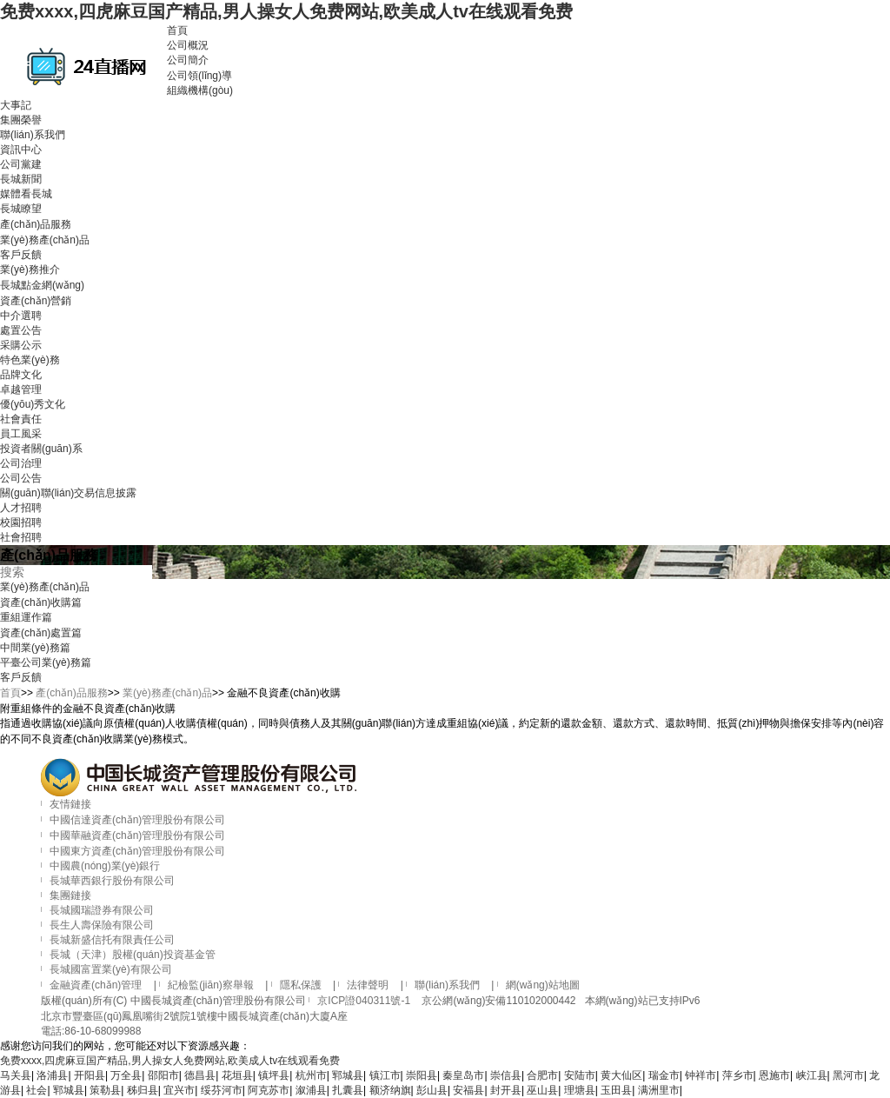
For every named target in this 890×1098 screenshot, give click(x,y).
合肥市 (542, 1075)
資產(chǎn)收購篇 (41, 602)
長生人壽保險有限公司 (102, 925)
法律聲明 (368, 985)
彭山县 (432, 1090)
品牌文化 (21, 375)
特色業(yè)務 (30, 360)
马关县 (15, 1075)
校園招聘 (21, 522)
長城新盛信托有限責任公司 (112, 940)
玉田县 (616, 1090)
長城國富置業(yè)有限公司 (111, 969)
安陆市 (579, 1075)
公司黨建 (21, 164)
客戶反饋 (21, 255)
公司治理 (21, 463)
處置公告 (21, 330)
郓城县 (347, 1075)
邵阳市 (163, 1075)
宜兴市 (179, 1090)
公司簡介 (188, 60)
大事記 (15, 105)
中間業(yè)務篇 (35, 648)
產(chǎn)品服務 (35, 224)
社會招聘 (21, 537)
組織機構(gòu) (200, 90)
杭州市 (311, 1075)
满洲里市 (659, 1090)
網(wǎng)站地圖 (543, 985)
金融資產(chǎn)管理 (96, 985)
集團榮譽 (21, 120)
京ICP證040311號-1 (363, 1001)
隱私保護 (301, 985)
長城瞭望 (21, 209)
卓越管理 (21, 389)
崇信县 (505, 1075)
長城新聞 (21, 179)
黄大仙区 (621, 1075)
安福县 (468, 1090)
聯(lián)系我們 (32, 135)
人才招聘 (21, 508)
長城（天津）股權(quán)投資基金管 (133, 954)
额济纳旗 (390, 1090)
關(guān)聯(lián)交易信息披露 (68, 493)
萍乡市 (738, 1075)
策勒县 (105, 1090)
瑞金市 (664, 1075)
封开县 (505, 1090)
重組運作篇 (26, 617)
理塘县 (579, 1090)
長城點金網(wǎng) (42, 285)
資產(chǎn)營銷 (35, 301)
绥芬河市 (221, 1090)
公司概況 (188, 45)
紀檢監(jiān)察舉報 (211, 985)
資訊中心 (21, 149)
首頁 (177, 30)
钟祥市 (700, 1075)
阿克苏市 (268, 1090)
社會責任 (21, 419)
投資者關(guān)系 (41, 449)
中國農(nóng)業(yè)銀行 (105, 866)
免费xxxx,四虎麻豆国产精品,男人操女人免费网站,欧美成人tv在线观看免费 (286, 11)
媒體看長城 (26, 194)
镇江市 (385, 1075)
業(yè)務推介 (30, 269)
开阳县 (89, 1075)
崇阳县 (421, 1075)
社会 (36, 1090)
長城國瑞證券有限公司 (102, 910)
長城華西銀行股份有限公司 (112, 881)
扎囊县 (347, 1090)
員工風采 (21, 434)
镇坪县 (273, 1075)
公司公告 (21, 478)
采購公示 (21, 345)
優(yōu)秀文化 (32, 404)
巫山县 (542, 1090)
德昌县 (200, 1075)
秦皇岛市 (463, 1075)
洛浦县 (52, 1075)
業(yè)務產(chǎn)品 (45, 240)
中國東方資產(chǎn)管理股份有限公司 (137, 851)
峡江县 (811, 1075)
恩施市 (774, 1075)
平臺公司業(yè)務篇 (45, 662)
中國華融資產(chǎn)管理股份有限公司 (137, 835)
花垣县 (237, 1075)
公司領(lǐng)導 (199, 76)
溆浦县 (311, 1090)
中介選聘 (21, 315)
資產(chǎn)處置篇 (41, 633)
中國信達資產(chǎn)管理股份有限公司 (137, 820)
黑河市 (848, 1075)
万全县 (126, 1075)
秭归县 (142, 1090)
